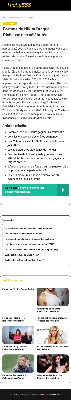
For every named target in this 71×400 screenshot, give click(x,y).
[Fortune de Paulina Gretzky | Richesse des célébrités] (18, 363)
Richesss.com (54, 394)
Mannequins (29, 17)
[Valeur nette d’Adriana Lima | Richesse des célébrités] (53, 363)
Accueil (7, 17)
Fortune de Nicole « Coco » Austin (18, 289)
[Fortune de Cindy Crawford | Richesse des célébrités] (18, 335)
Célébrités (17, 17)
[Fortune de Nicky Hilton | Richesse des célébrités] (53, 335)
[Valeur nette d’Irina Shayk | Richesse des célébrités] (53, 297)
